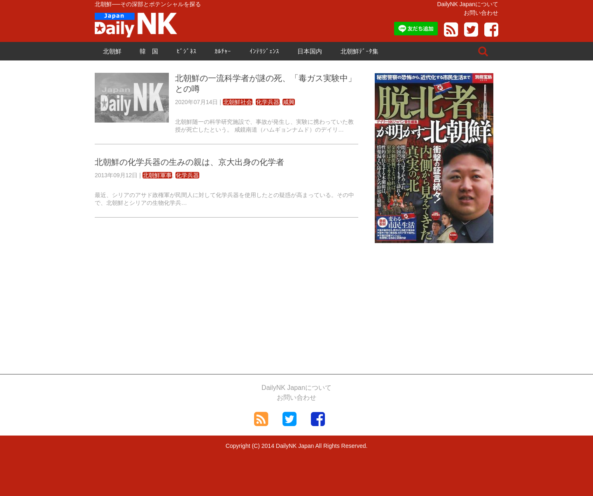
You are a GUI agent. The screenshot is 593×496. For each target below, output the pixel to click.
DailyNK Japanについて (467, 4)
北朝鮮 (112, 51)
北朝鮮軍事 (157, 175)
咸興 (288, 102)
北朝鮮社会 (237, 102)
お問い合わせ (481, 12)
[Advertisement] (226, 287)
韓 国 (149, 51)
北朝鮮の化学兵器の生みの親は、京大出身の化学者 (189, 162)
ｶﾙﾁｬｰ (223, 51)
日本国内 (309, 51)
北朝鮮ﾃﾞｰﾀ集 (359, 51)
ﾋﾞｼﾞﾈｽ (186, 51)
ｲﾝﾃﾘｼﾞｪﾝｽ (264, 51)
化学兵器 (267, 102)
